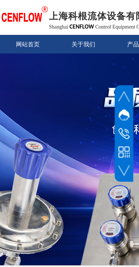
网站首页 (28, 44)
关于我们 (83, 44)
